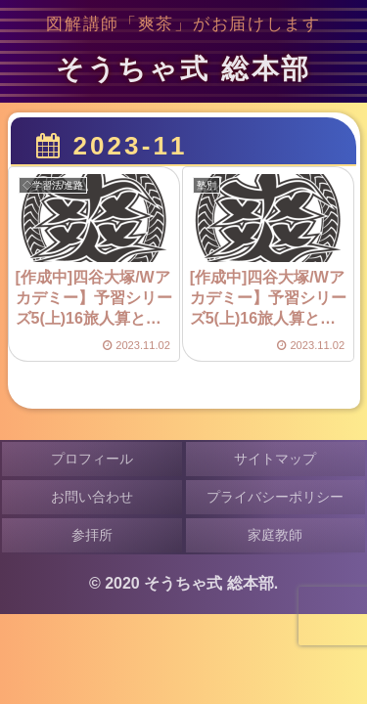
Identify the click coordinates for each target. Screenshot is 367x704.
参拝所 (92, 535)
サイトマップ (275, 458)
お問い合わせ (92, 497)
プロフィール (92, 458)
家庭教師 (275, 535)
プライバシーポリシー (275, 497)
